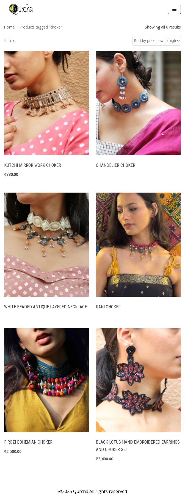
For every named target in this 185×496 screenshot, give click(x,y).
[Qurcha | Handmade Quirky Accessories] (20, 9)
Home (9, 27)
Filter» (10, 41)
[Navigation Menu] (174, 9)
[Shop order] (156, 41)
